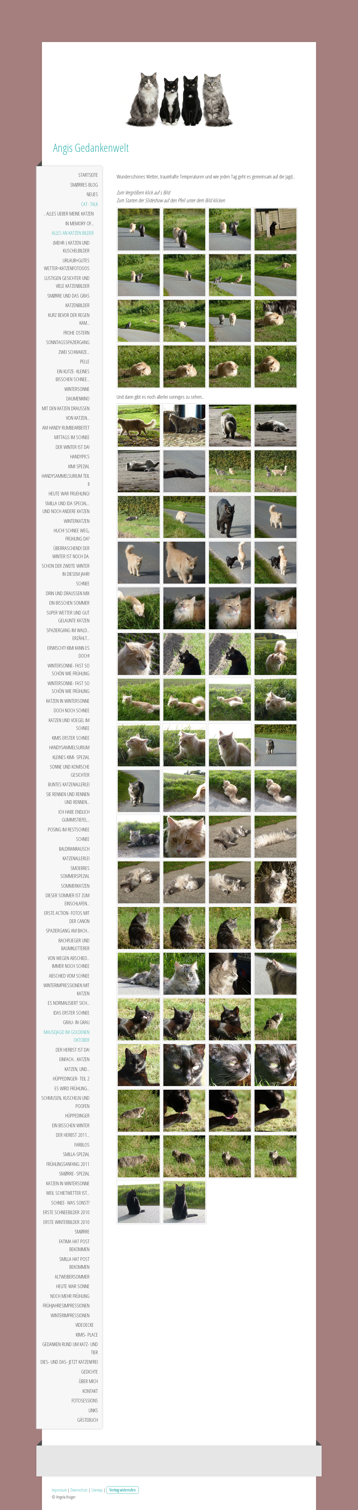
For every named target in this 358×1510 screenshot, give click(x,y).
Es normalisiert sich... (69, 1002)
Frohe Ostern (76, 332)
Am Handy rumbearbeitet (66, 427)
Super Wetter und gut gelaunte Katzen (68, 616)
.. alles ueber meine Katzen (69, 213)
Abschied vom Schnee (69, 975)
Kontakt (90, 1391)
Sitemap (97, 1490)
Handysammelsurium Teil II (66, 480)
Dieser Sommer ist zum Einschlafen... (68, 899)
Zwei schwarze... (74, 352)
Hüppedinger (77, 1115)
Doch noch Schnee (72, 710)
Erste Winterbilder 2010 (66, 1222)
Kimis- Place (87, 1334)
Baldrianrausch (74, 848)
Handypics (80, 456)
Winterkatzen (77, 521)
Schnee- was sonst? (70, 1202)
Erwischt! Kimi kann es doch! (68, 652)
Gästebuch (87, 1419)
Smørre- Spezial (74, 1173)
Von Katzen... (78, 417)
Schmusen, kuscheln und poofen (65, 1102)
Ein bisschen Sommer (69, 602)
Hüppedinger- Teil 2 (71, 1078)
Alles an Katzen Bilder (73, 232)
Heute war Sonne (73, 1286)
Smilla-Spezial (76, 1154)
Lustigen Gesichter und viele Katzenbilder (67, 282)
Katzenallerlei (76, 858)
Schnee (83, 583)
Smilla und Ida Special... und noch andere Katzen (66, 507)
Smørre (82, 1231)
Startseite (88, 174)
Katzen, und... (77, 1069)
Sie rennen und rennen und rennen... (68, 798)
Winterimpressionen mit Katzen (66, 989)
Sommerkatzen (75, 885)
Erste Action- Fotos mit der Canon (67, 917)
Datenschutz (79, 1490)
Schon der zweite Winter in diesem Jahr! (66, 569)
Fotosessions (85, 1400)
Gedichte (89, 1371)
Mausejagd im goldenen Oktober (67, 1036)
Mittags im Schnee (72, 437)
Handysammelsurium (69, 747)
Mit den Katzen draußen (66, 408)
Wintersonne (77, 389)
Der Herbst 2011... (73, 1134)
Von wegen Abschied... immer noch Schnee (69, 962)
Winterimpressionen (70, 1315)
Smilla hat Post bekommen (74, 1263)
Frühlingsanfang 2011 (68, 1164)
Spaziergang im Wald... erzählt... (68, 634)
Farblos (82, 1144)
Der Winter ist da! (73, 447)
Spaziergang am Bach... (68, 930)
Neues (92, 194)
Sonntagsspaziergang (68, 342)
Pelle (85, 361)
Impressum (59, 1490)
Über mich (88, 1381)
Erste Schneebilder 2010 (66, 1212)
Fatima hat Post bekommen (74, 1245)
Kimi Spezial (79, 466)
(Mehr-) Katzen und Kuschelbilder (71, 246)
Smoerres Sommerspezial (75, 872)
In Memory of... (79, 223)
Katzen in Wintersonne (68, 700)
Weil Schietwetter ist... (68, 1192)
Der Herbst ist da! (73, 1049)
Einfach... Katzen (74, 1059)
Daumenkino (78, 398)
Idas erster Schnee (71, 1012)
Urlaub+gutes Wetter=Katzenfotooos (67, 264)
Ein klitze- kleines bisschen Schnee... (73, 375)
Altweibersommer (72, 1276)
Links (93, 1410)
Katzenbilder (77, 305)
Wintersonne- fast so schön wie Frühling (69, 669)
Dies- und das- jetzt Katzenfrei (69, 1361)
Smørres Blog (84, 184)
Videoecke (85, 1324)
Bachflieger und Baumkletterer (74, 944)
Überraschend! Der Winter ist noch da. (71, 552)
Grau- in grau (76, 1022)
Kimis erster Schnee (71, 737)
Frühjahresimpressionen (66, 1305)
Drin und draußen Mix (68, 593)
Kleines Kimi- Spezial (71, 757)
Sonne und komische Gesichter (70, 770)
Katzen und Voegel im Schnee (69, 724)
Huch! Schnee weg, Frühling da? (72, 534)
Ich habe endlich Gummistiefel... (74, 816)
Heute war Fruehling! (69, 493)
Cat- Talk (89, 204)
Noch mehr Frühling (70, 1296)
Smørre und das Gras (68, 295)
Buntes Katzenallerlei (69, 784)
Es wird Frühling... (72, 1088)
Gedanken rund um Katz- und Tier (70, 1348)
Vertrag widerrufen (122, 1490)
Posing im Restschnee (69, 829)
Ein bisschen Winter (71, 1125)
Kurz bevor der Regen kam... (69, 319)
